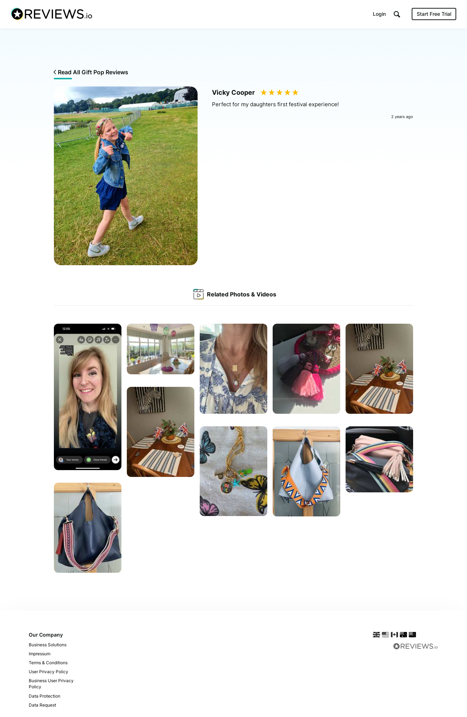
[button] (397, 14)
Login (379, 14)
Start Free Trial (434, 14)
